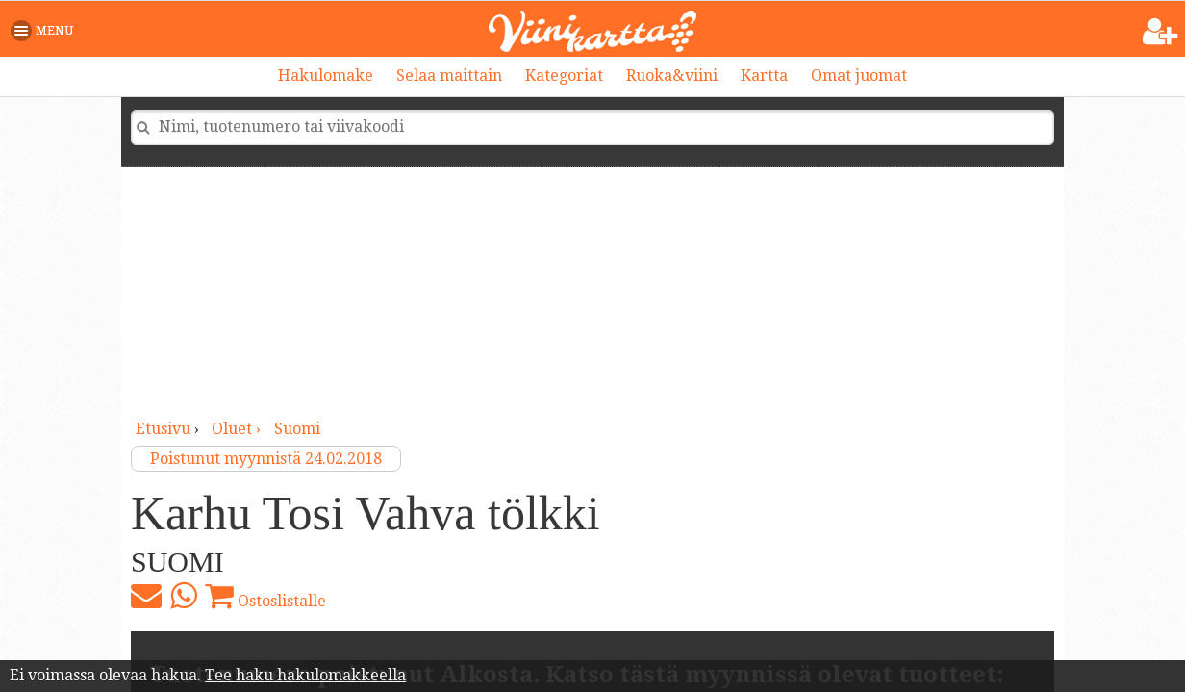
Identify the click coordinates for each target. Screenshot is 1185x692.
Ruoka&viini (672, 75)
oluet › (238, 429)
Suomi (297, 429)
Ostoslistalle (265, 595)
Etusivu (163, 429)
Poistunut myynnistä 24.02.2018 (266, 458)
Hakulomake (325, 75)
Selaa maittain (449, 75)
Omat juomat (859, 75)
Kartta (764, 75)
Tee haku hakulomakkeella (305, 675)
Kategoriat (564, 75)
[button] (46, 30)
